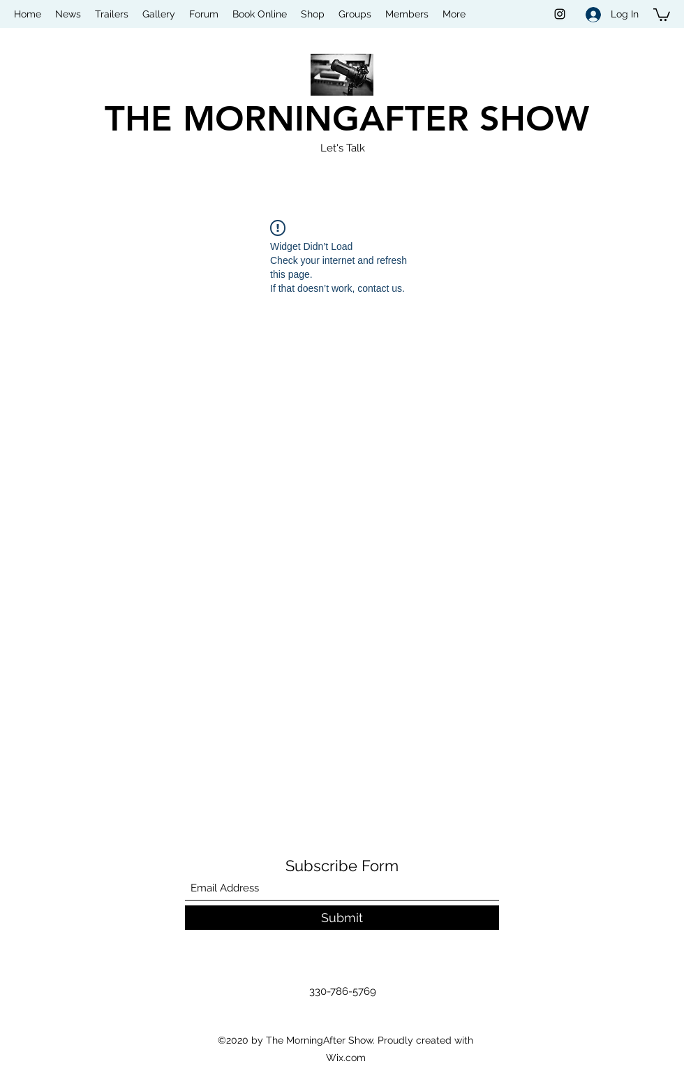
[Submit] (342, 917)
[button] (661, 14)
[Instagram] (560, 14)
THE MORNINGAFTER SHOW (347, 119)
